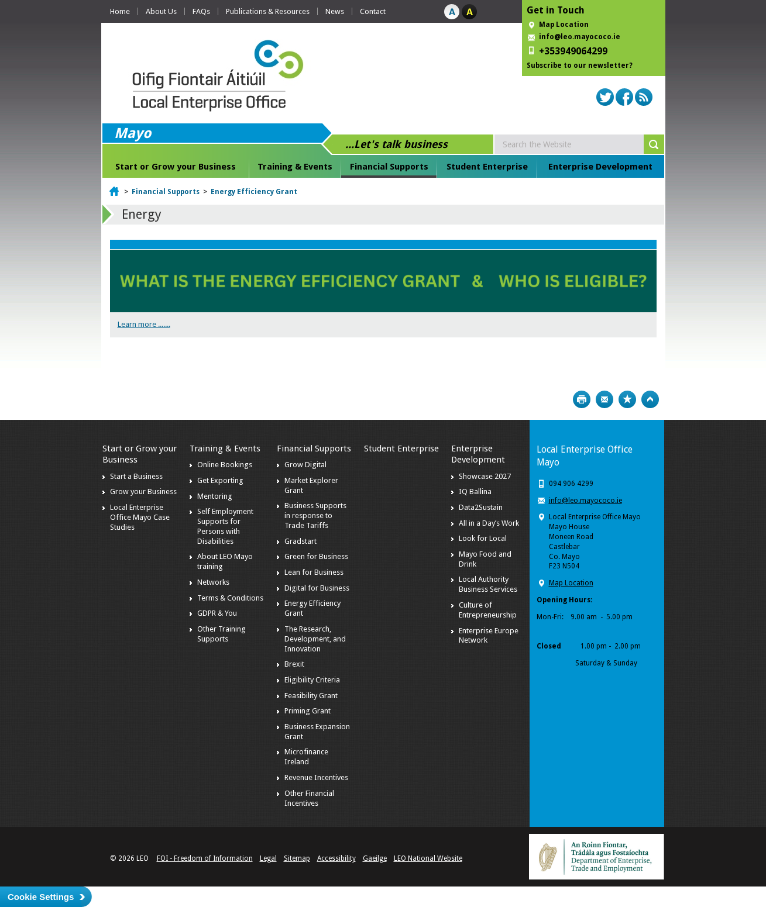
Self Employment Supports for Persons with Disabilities (225, 526)
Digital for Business (316, 588)
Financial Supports (389, 166)
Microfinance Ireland (306, 756)
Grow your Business (143, 491)
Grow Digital (305, 464)
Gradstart (300, 541)
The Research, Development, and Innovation (315, 639)
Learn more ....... (144, 324)
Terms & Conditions (230, 598)
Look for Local (483, 538)
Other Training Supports (221, 634)
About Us (161, 11)
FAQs (201, 11)
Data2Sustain (481, 507)
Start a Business (136, 476)
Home (120, 11)
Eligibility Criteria (312, 679)
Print (581, 399)
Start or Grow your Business (175, 166)
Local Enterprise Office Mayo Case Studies (140, 517)
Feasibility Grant (311, 695)
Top (650, 399)
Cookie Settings (41, 897)
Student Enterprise (487, 166)
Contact (373, 11)
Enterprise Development (600, 166)
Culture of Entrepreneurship (488, 610)
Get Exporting (220, 480)
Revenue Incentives (316, 777)
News (334, 11)
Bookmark (627, 399)
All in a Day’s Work (489, 523)
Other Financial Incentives (309, 798)
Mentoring (214, 496)
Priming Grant (307, 710)
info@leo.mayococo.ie (585, 500)
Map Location (564, 24)
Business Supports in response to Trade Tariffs (315, 515)
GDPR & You (217, 613)
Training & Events (294, 166)
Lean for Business (314, 572)
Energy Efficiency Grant (254, 192)
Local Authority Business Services (488, 584)
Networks (213, 582)
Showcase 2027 (485, 476)
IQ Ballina (475, 491)
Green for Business (316, 556)
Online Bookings (224, 464)
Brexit (294, 664)
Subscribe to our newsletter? (580, 65)
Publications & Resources (268, 11)
